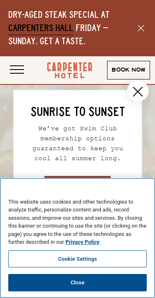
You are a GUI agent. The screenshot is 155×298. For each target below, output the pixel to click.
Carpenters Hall (41, 28)
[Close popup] (137, 91)
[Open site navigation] (17, 70)
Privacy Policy (82, 242)
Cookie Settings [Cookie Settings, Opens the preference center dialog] (77, 259)
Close (78, 282)
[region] (77, 238)
